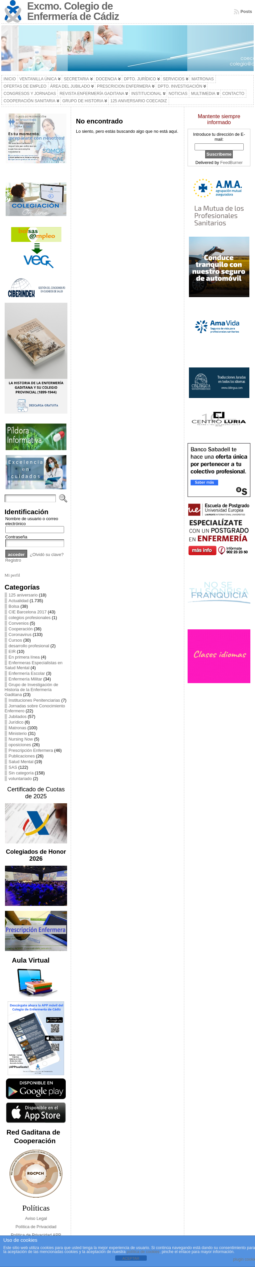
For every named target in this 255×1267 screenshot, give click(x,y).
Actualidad (19, 600)
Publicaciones (22, 755)
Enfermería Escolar (27, 673)
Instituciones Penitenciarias (34, 700)
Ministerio (18, 733)
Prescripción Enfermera (31, 750)
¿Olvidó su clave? (47, 554)
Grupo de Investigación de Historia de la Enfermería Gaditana (31, 689)
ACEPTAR (130, 1258)
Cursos (15, 640)
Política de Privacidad (36, 1226)
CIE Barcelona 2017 (28, 611)
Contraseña (16, 536)
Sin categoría (21, 772)
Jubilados (18, 716)
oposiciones (20, 744)
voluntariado (20, 778)
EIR (12, 651)
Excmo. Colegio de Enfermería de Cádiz (73, 11)
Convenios (19, 623)
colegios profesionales (30, 617)
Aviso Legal (36, 1218)
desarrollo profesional (29, 645)
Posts (246, 11)
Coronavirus (20, 634)
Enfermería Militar (25, 678)
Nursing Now (21, 739)
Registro (13, 560)
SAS (13, 767)
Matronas (17, 727)
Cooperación (21, 628)
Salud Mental (21, 761)
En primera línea (24, 657)
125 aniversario (23, 595)
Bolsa (14, 606)
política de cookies (143, 1251)
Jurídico (16, 722)
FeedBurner (231, 162)
